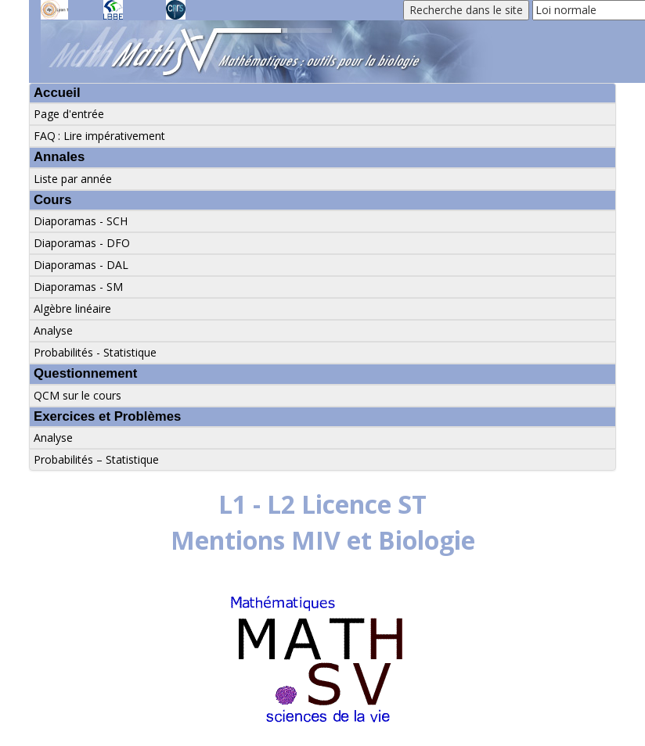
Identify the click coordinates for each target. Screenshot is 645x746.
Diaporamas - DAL (81, 264)
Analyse (53, 330)
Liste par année (73, 178)
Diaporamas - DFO (82, 242)
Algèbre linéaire (72, 308)
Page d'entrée (69, 113)
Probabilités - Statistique (95, 352)
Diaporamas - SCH (81, 220)
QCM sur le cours (77, 395)
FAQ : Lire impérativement (99, 135)
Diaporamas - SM (78, 286)
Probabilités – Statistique (96, 459)
